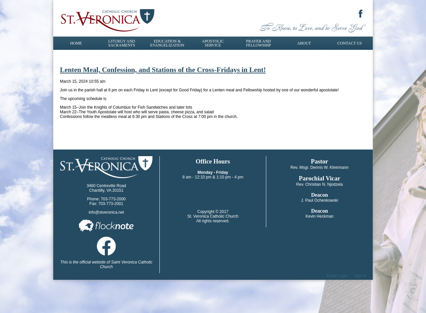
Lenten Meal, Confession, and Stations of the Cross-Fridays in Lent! (163, 70)
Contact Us (349, 43)
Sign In (360, 275)
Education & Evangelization (167, 43)
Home (76, 43)
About (304, 43)
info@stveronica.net (106, 212)
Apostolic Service (213, 43)
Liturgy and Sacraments (121, 43)
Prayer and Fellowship (258, 43)
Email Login (337, 275)
